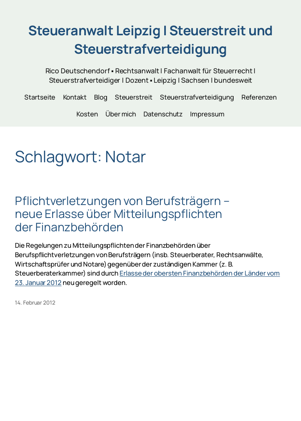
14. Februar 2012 (35, 302)
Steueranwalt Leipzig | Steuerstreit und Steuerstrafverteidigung (150, 39)
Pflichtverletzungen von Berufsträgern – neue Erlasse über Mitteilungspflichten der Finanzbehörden (122, 213)
